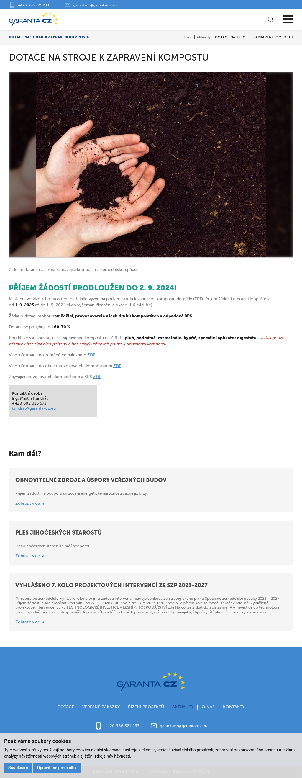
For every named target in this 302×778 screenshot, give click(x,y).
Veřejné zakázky (101, 710)
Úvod (188, 37)
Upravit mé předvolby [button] (56, 767)
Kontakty (233, 710)
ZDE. (91, 354)
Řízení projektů (146, 710)
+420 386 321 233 (34, 5)
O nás (208, 710)
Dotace (66, 710)
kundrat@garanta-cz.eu (34, 408)
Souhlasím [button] (18, 767)
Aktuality (204, 37)
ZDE (117, 365)
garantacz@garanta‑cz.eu (95, 5)
